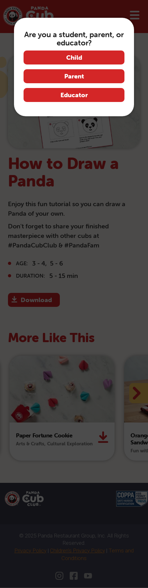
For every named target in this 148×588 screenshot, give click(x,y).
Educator (74, 95)
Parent (74, 76)
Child (74, 57)
